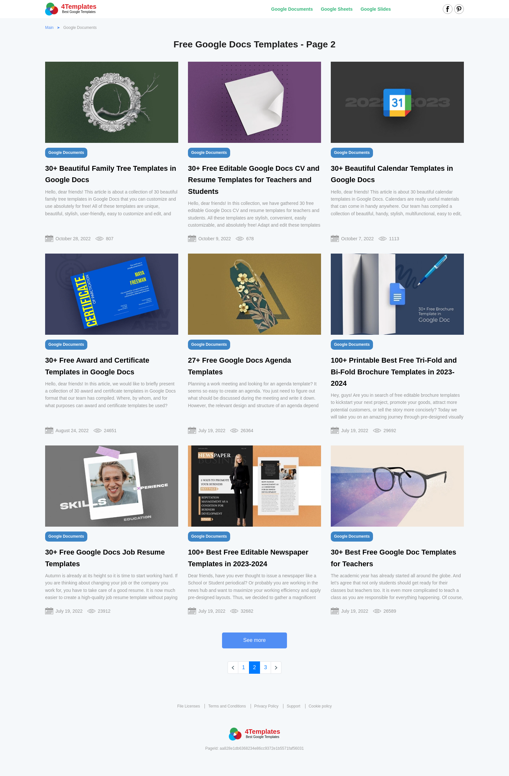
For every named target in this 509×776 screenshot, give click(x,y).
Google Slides (376, 9)
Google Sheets (337, 9)
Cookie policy (320, 706)
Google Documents (292, 9)
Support (293, 706)
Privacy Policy (266, 706)
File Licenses (188, 706)
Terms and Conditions (227, 706)
